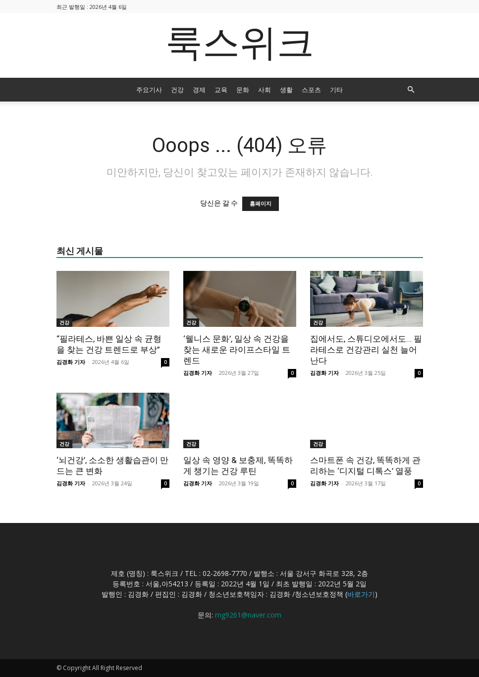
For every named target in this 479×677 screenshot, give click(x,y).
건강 (177, 89)
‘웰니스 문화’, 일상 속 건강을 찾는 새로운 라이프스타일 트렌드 (236, 349)
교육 (220, 89)
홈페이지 (260, 204)
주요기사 (149, 89)
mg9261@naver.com (248, 615)
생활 (286, 89)
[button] (411, 90)
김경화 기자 (70, 361)
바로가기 (361, 594)
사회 (264, 89)
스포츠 (311, 89)
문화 (242, 89)
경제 (199, 89)
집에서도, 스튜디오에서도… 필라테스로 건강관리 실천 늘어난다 (366, 349)
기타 (336, 89)
